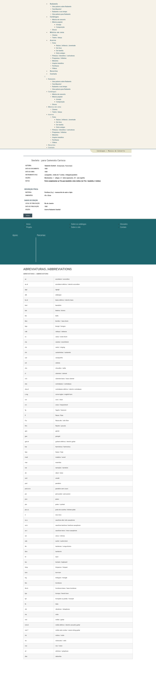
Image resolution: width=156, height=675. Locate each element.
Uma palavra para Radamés (61, 14)
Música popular (57, 22)
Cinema (54, 35)
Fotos (54, 43)
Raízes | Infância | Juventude (66, 46)
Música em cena (57, 32)
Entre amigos (60, 53)
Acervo (53, 40)
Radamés (54, 4)
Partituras (55, 66)
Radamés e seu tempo (59, 12)
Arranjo (58, 25)
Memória (55, 61)
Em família (59, 51)
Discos (54, 30)
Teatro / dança (57, 38)
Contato (53, 74)
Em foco (59, 48)
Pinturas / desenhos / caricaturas (63, 56)
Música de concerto (58, 20)
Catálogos (54, 17)
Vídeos (54, 68)
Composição (60, 27)
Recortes (54, 71)
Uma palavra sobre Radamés (61, 6)
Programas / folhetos (59, 58)
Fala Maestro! (56, 9)
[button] (91, 76)
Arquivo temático (58, 63)
